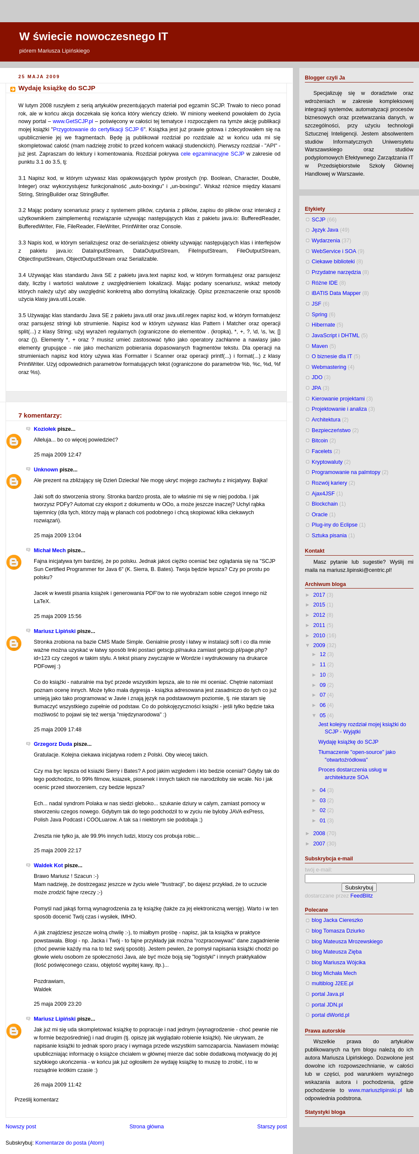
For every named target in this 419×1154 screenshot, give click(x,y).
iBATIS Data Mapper (336, 293)
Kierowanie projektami (338, 399)
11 (324, 665)
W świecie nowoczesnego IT (93, 36)
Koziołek (45, 429)
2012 (320, 615)
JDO (317, 377)
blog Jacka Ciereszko (337, 920)
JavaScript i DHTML (336, 336)
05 (324, 715)
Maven (320, 346)
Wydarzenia (326, 241)
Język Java (325, 230)
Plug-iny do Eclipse (334, 525)
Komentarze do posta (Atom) (69, 1143)
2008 (320, 833)
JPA (316, 388)
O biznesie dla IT (332, 356)
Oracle (320, 515)
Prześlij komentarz (37, 1100)
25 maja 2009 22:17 (57, 851)
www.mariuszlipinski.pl (375, 1090)
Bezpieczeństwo (331, 430)
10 (324, 675)
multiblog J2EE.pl (332, 983)
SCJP (318, 220)
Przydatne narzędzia (336, 272)
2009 (320, 645)
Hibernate (323, 325)
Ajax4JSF (323, 494)
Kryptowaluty (327, 462)
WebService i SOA (334, 251)
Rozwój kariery (329, 483)
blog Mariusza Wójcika (339, 963)
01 (324, 821)
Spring (319, 315)
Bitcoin (320, 441)
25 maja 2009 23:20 (57, 1004)
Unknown (46, 470)
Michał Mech (50, 550)
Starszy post (272, 1127)
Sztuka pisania (329, 536)
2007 (320, 844)
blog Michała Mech (334, 973)
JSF (316, 304)
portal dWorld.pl (330, 1015)
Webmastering (329, 367)
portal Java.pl (328, 994)
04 (324, 790)
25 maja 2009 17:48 (57, 730)
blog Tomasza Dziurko (338, 931)
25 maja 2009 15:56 (57, 616)
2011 (320, 625)
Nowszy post (21, 1127)
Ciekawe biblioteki (333, 262)
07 (324, 695)
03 (324, 801)
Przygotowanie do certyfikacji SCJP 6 (98, 129)
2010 (320, 636)
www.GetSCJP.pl (73, 121)
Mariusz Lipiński (55, 631)
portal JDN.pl (327, 1005)
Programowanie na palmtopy (346, 472)
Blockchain (325, 504)
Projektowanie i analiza (339, 409)
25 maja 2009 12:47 (57, 455)
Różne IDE (325, 283)
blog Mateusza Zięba (337, 952)
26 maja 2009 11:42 (57, 1085)
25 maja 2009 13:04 (57, 536)
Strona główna (147, 1127)
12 (324, 654)
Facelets (322, 451)
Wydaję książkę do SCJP (56, 87)
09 (324, 685)
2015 (320, 605)
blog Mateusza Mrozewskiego (347, 942)
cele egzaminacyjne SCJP (213, 154)
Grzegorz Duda (53, 744)
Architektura (326, 420)
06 (324, 705)
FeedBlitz (362, 896)
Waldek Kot (48, 865)
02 (324, 810)
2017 (320, 595)
